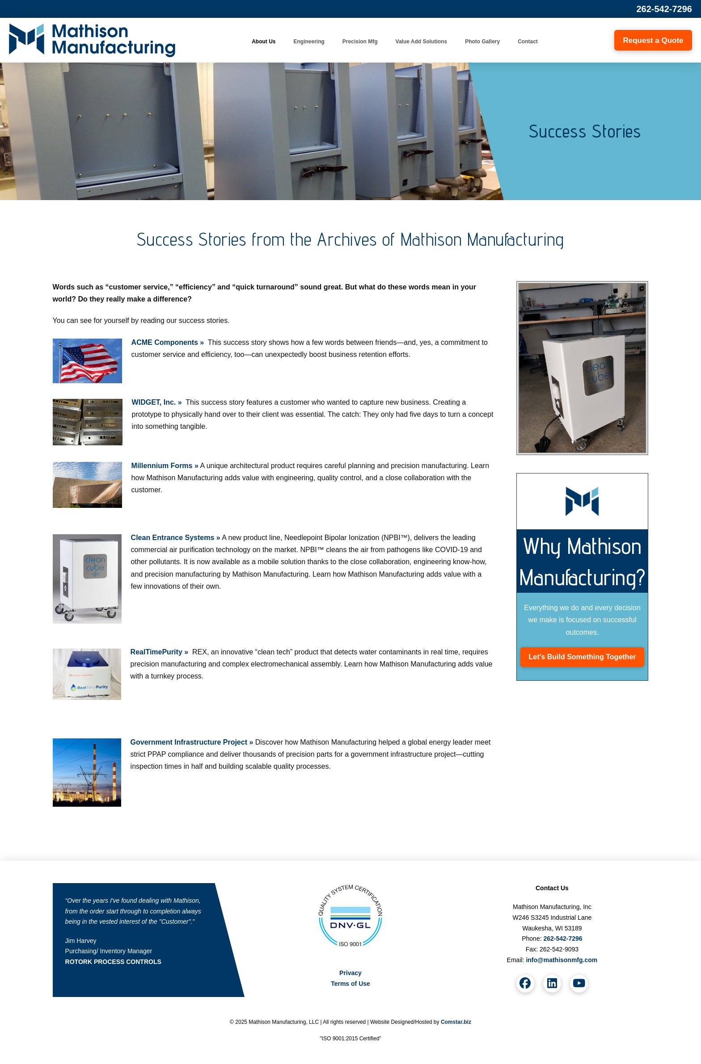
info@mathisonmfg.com (561, 959)
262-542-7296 (664, 9)
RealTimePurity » (160, 652)
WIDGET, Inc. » (157, 402)
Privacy (350, 972)
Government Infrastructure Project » (192, 742)
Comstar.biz (456, 1022)
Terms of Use (350, 983)
